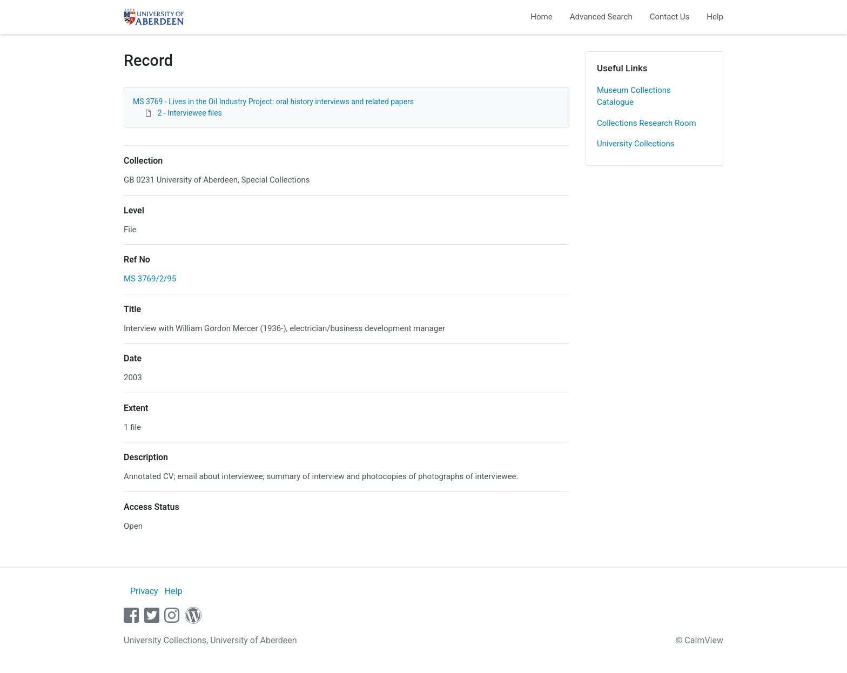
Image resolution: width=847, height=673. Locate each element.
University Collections (636, 144)
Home (541, 17)
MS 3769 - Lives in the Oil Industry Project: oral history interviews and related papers (273, 101)
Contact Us (670, 17)
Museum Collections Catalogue (634, 96)
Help (715, 17)
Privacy (144, 591)
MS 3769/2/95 (150, 279)
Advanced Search (601, 17)
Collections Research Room (646, 123)
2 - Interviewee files (189, 113)
